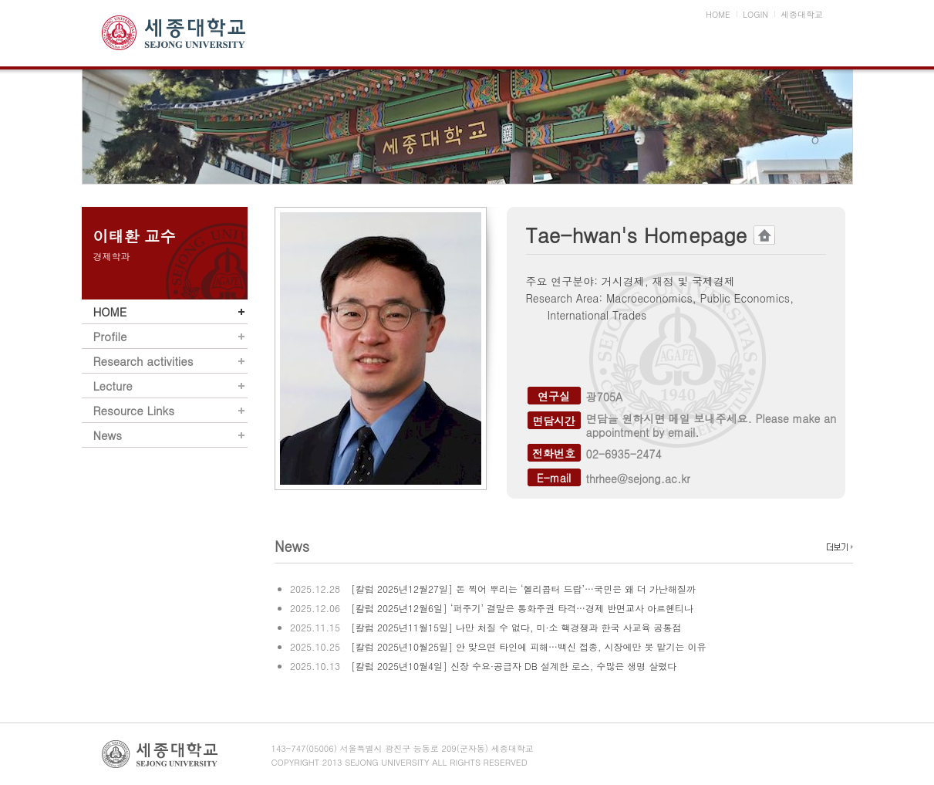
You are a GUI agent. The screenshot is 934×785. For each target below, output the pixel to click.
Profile (110, 336)
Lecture (113, 385)
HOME (110, 311)
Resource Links (133, 410)
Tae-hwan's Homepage (650, 235)
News (107, 435)
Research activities (143, 361)
